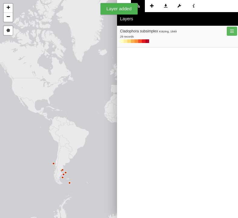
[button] (8, 8)
